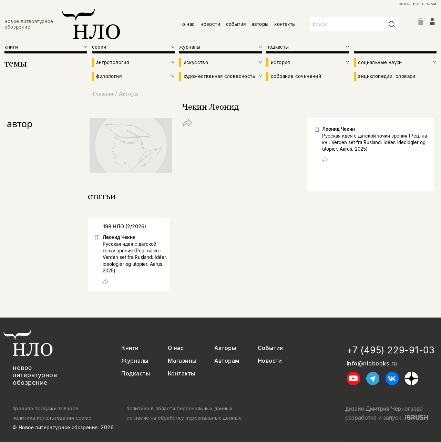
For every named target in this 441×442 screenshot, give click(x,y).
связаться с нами (418, 3)
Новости (270, 361)
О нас (176, 348)
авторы (260, 24)
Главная (103, 93)
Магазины (182, 361)
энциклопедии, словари (386, 76)
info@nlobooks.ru (372, 363)
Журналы (134, 361)
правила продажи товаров (45, 408)
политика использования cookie (51, 418)
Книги (130, 348)
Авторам (226, 361)
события (236, 24)
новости (210, 24)
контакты (285, 24)
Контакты (181, 373)
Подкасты (135, 373)
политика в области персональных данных (179, 408)
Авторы (129, 93)
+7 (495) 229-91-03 (391, 350)
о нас (188, 24)
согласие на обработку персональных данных (183, 418)
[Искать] (392, 24)
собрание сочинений (296, 76)
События (270, 348)
